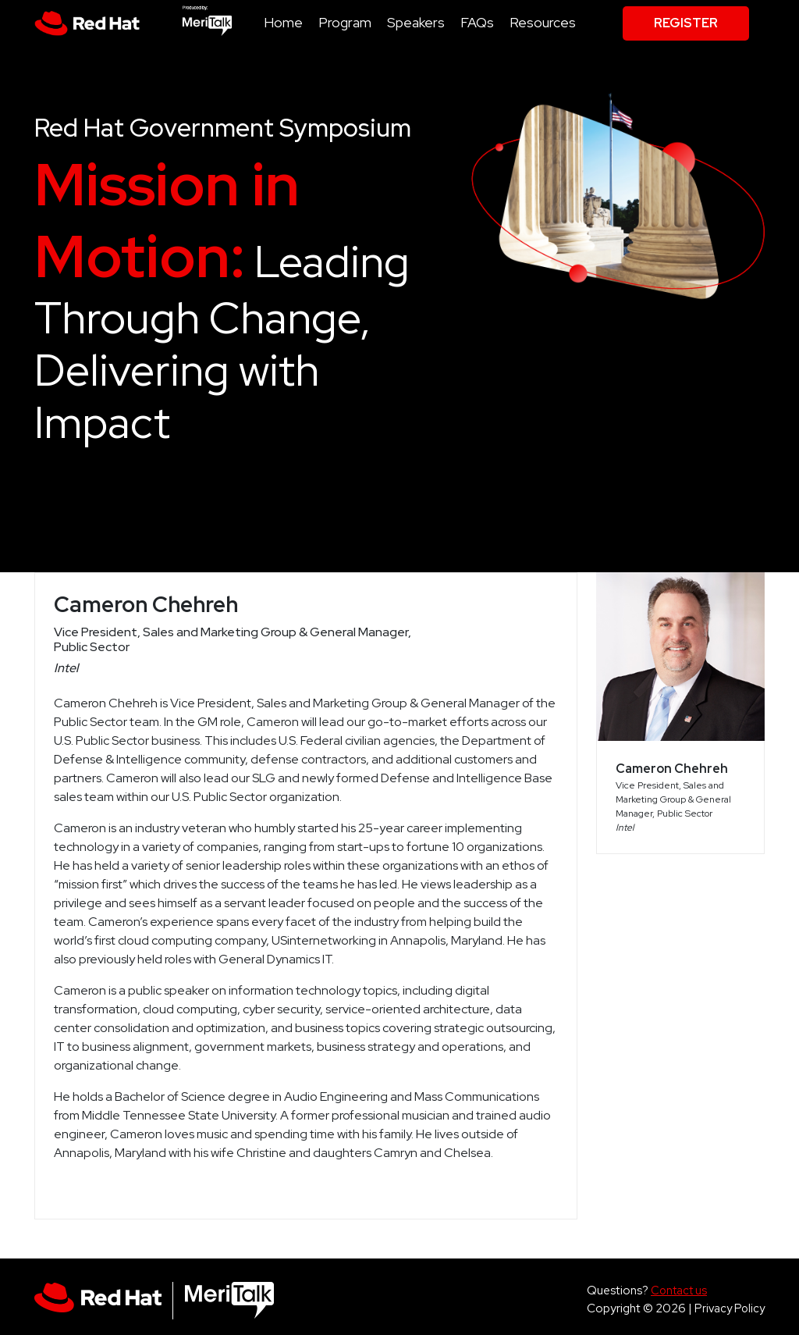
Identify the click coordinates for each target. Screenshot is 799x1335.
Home (283, 22)
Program (344, 22)
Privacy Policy (729, 1308)
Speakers (416, 22)
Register (686, 23)
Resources (543, 22)
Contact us (679, 1290)
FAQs (477, 22)
